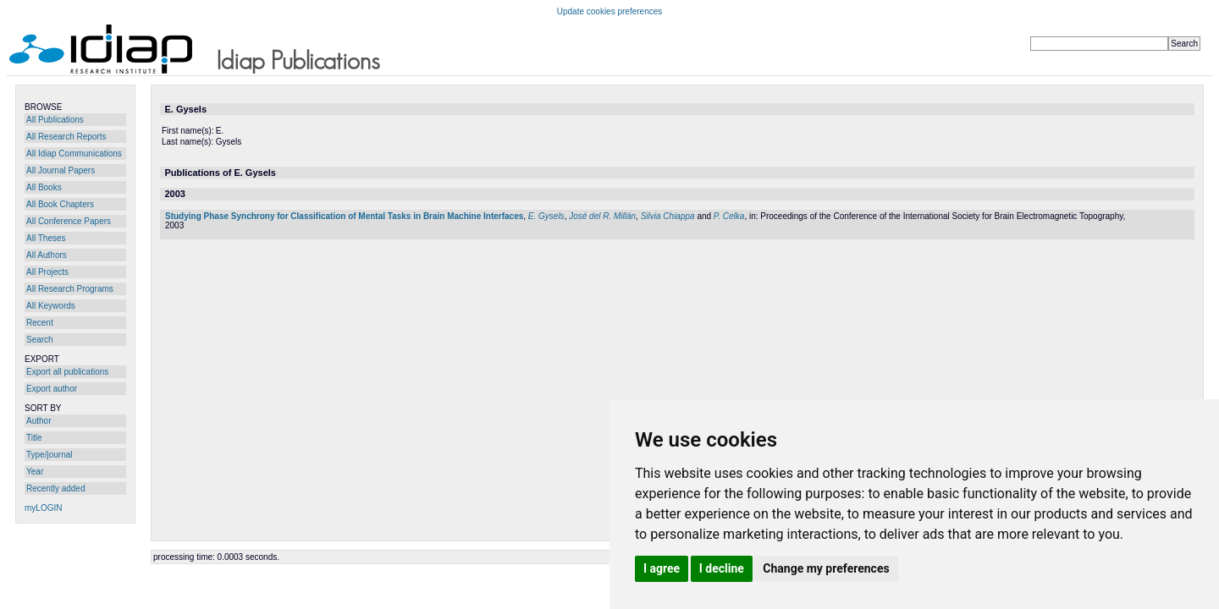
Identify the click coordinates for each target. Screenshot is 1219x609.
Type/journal (49, 454)
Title (34, 437)
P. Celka (729, 216)
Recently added (55, 488)
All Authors (46, 255)
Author (38, 420)
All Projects (47, 272)
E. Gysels (546, 216)
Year (34, 471)
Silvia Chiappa (668, 216)
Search (39, 339)
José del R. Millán (602, 216)
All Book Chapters (60, 204)
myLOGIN (43, 508)
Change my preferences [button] (826, 568)
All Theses (46, 238)
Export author (51, 388)
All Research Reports (66, 136)
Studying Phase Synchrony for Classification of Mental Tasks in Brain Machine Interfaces (344, 216)
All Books (44, 187)
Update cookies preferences (610, 11)
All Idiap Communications (74, 153)
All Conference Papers (68, 221)
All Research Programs (69, 289)
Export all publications (67, 371)
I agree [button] (661, 568)
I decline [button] (721, 568)
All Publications (55, 119)
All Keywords (50, 305)
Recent (39, 322)
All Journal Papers (60, 170)
